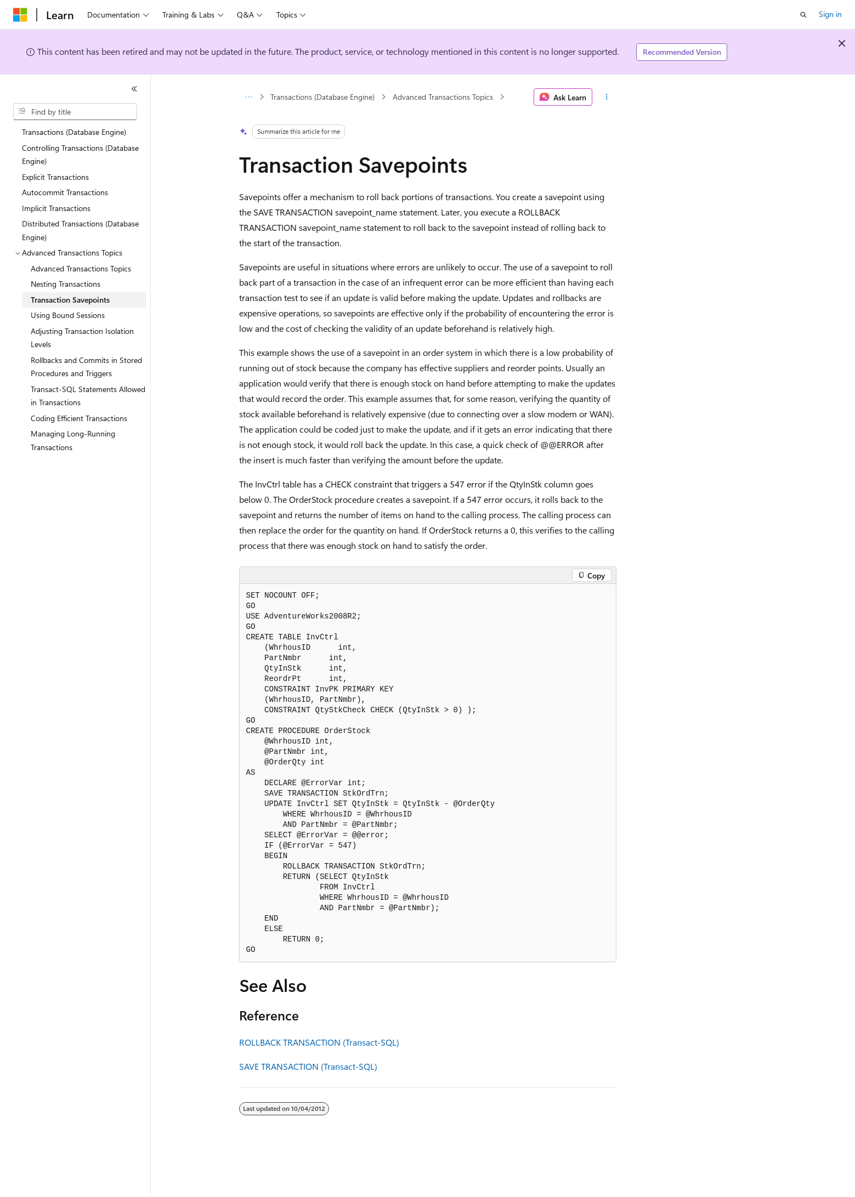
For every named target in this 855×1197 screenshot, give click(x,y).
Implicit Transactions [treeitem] (56, 208)
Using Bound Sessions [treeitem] (68, 315)
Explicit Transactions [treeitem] (55, 177)
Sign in (830, 14)
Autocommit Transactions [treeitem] (65, 192)
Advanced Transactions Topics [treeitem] (81, 268)
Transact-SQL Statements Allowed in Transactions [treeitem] (88, 396)
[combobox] (75, 112)
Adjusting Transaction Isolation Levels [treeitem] (82, 338)
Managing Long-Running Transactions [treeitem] (73, 440)
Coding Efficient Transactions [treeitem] (79, 418)
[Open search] (803, 15)
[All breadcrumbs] (248, 97)
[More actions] (606, 97)
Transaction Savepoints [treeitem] (70, 299)
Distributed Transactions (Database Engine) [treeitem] (80, 230)
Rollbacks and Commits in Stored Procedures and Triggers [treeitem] (86, 367)
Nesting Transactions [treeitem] (65, 284)
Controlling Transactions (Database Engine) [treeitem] (80, 155)
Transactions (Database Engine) (322, 97)
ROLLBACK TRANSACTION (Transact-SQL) (319, 1042)
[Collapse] (134, 89)
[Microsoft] (20, 15)
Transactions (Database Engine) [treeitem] (74, 132)
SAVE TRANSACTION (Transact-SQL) (308, 1066)
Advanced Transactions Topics (443, 97)
